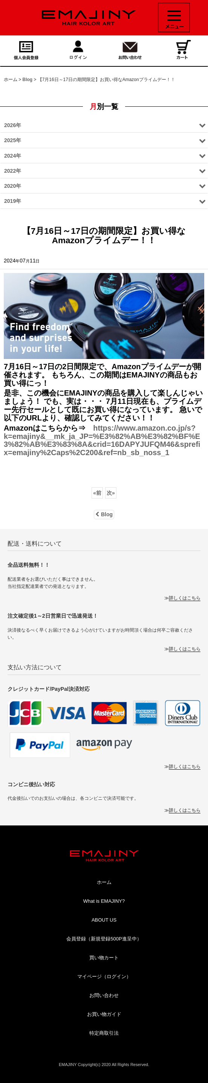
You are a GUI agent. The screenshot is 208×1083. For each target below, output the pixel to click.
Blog (104, 514)
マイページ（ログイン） (104, 976)
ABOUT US (104, 920)
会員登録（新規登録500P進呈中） (103, 939)
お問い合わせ (104, 995)
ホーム (104, 882)
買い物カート (104, 957)
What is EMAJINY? (104, 901)
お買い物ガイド (104, 1014)
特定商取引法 (104, 1033)
